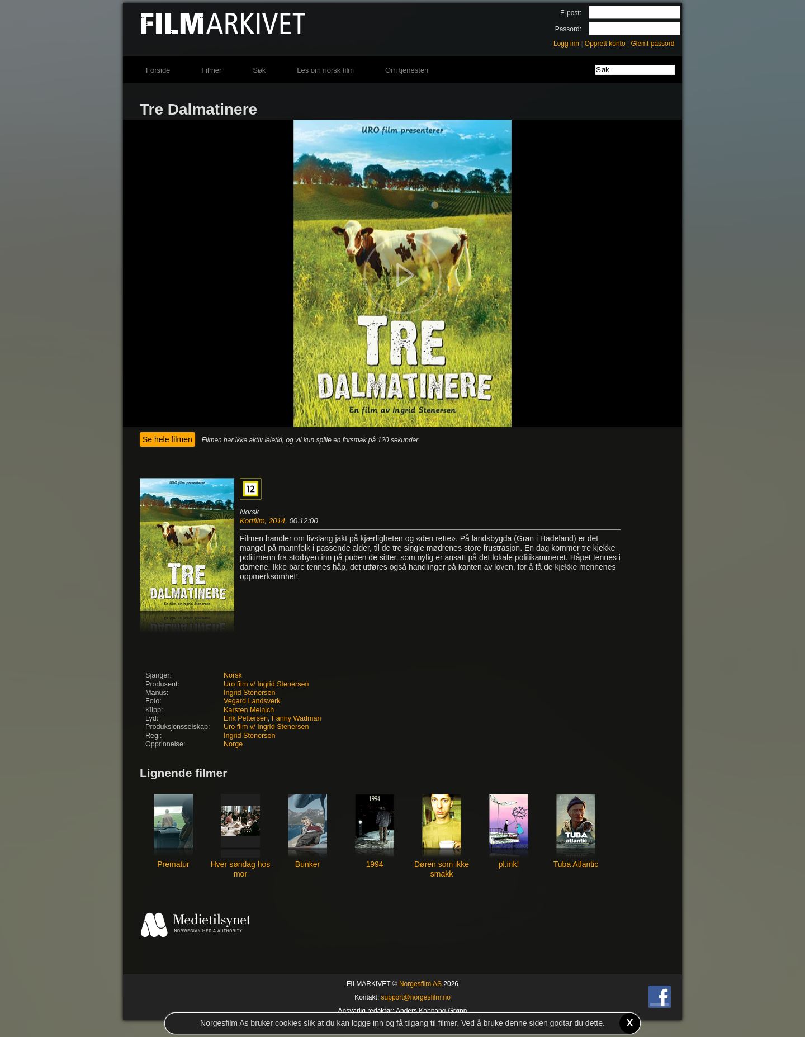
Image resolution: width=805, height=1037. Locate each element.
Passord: (568, 29)
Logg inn (566, 44)
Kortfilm (252, 521)
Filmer (211, 70)
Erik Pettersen (246, 718)
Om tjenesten (406, 70)
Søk (259, 70)
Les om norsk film (325, 70)
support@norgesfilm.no (416, 997)
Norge (233, 744)
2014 (277, 521)
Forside (158, 70)
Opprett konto (605, 44)
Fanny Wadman (296, 718)
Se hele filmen (167, 439)
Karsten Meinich (249, 710)
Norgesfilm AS (420, 984)
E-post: (570, 13)
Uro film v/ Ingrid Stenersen (266, 684)
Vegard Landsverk (252, 701)
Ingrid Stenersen (249, 693)
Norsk (233, 675)
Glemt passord (652, 44)
